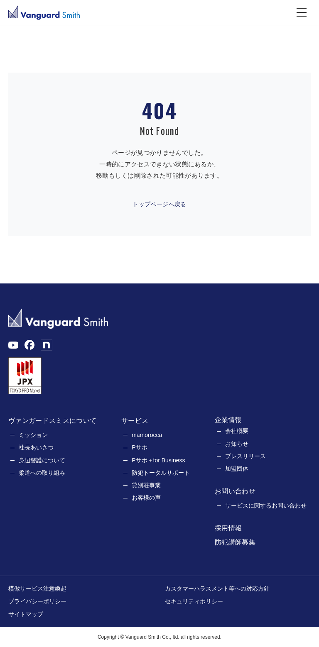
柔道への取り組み (42, 472)
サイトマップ (25, 614)
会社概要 (236, 430)
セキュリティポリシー (194, 601)
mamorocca (147, 435)
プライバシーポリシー (37, 601)
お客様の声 (146, 497)
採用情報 (228, 528)
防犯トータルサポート (161, 472)
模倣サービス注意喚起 (37, 588)
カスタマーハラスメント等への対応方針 (217, 588)
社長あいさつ (36, 447)
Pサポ (139, 447)
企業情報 (228, 419)
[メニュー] (301, 12)
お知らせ (236, 443)
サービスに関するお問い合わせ (266, 505)
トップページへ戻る (159, 204)
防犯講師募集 (235, 542)
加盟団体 (236, 468)
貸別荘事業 (146, 485)
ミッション (33, 435)
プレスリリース (245, 456)
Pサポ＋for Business (158, 460)
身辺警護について (42, 460)
